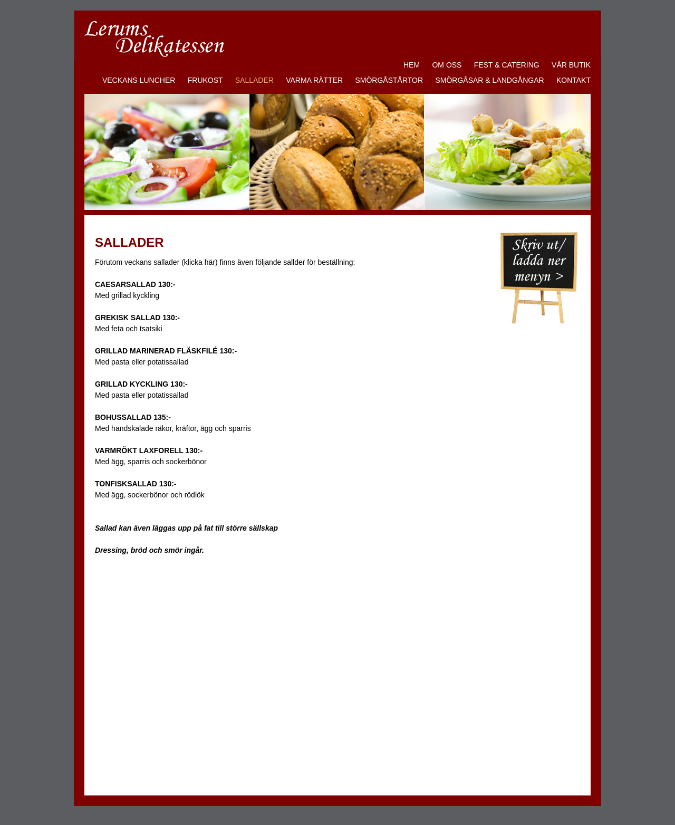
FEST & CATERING (506, 65)
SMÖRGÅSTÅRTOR (389, 80)
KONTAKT (573, 80)
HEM (411, 65)
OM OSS (446, 65)
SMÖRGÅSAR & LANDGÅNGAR (489, 80)
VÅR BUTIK (571, 65)
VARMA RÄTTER (314, 80)
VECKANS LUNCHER (138, 80)
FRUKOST (205, 80)
